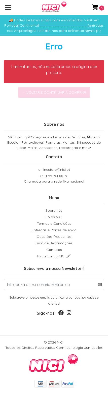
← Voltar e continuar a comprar (54, 92)
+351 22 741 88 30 (54, 179)
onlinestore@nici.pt (54, 169)
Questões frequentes (54, 236)
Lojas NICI (54, 217)
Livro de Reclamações (54, 243)
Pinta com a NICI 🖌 (54, 256)
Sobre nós (54, 210)
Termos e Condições (54, 223)
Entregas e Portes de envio (54, 230)
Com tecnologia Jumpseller (79, 347)
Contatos (54, 249)
